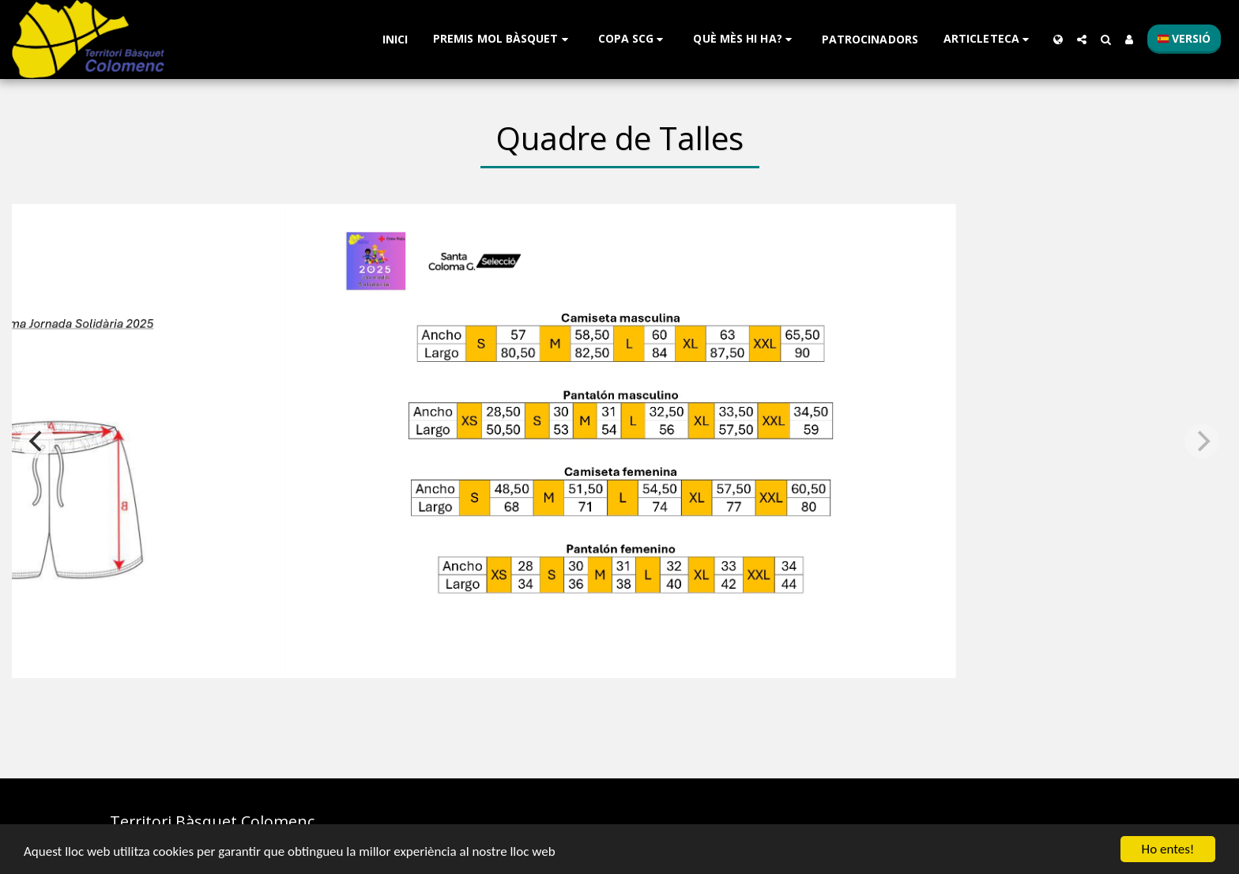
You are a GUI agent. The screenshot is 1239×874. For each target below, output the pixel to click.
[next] (1201, 441)
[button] (503, 39)
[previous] (37, 441)
